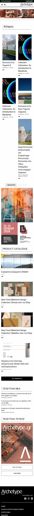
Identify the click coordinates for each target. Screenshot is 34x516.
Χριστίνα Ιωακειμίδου (5, 412)
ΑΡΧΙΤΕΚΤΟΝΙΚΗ (5, 512)
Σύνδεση (3, 1)
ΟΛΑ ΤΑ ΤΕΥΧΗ (17, 467)
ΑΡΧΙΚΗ (3, 506)
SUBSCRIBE (29, 1)
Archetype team (5, 67)
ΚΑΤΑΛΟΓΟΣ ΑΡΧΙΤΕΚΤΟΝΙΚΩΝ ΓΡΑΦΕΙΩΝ (12, 509)
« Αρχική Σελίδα (11, 185)
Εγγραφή (8, 1)
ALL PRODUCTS (17, 378)
